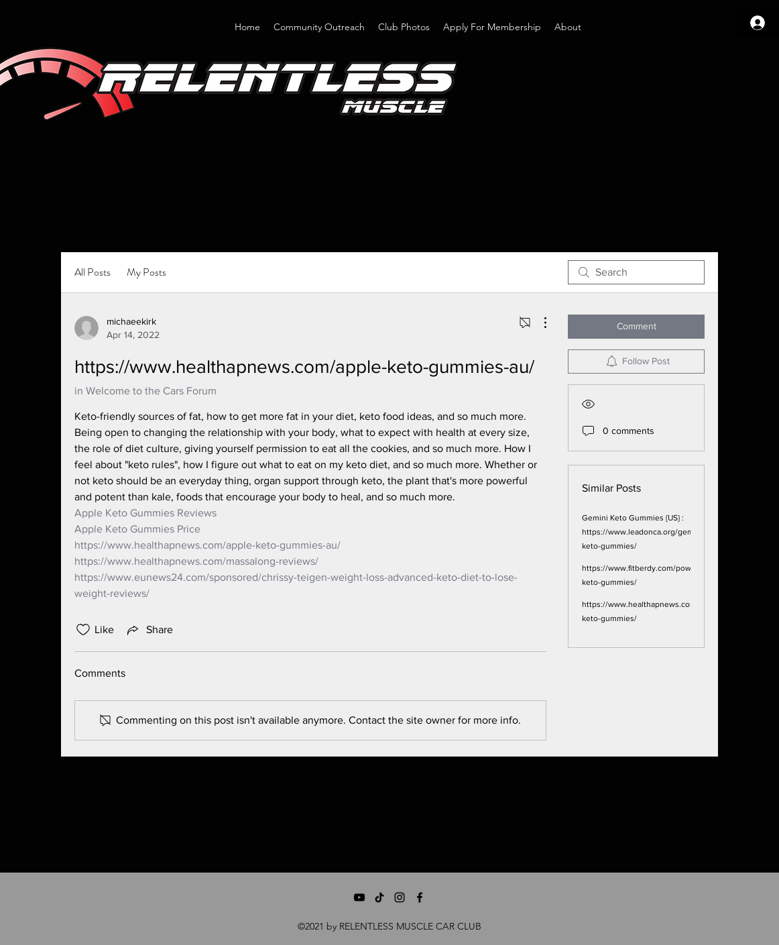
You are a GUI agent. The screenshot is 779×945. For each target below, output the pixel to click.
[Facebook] (419, 897)
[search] (636, 272)
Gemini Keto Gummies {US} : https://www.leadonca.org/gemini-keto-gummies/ (643, 532)
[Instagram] (399, 897)
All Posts (92, 272)
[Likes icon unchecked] (83, 630)
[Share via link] (149, 630)
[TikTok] (379, 897)
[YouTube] (359, 897)
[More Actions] (538, 323)
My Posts (146, 272)
